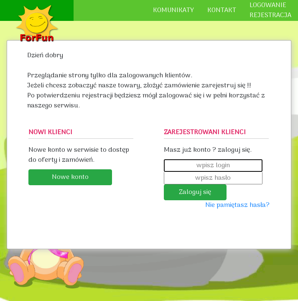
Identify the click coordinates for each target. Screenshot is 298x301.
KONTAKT (221, 10)
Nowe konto (70, 177)
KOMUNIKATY (173, 10)
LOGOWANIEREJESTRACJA (270, 10)
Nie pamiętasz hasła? (237, 205)
